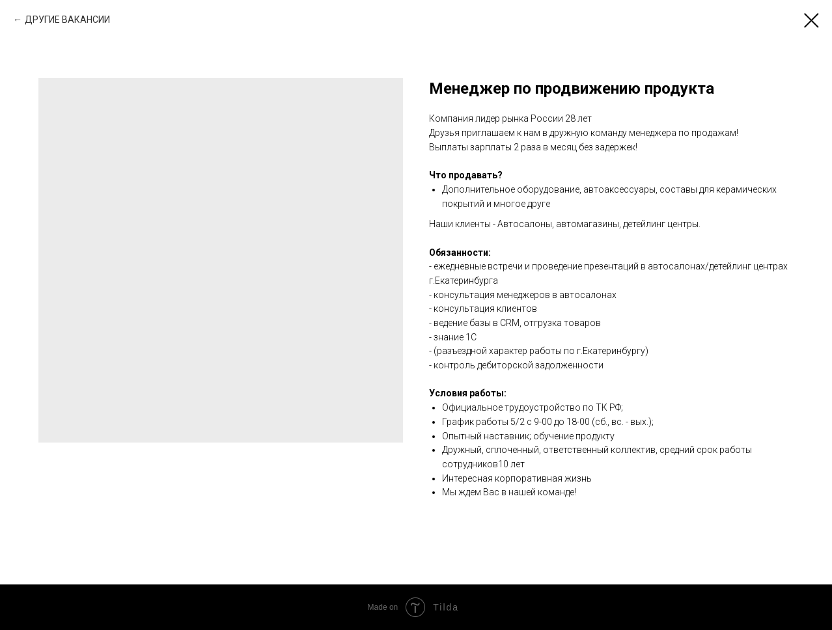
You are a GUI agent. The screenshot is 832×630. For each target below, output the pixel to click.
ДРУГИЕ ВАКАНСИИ (67, 19)
